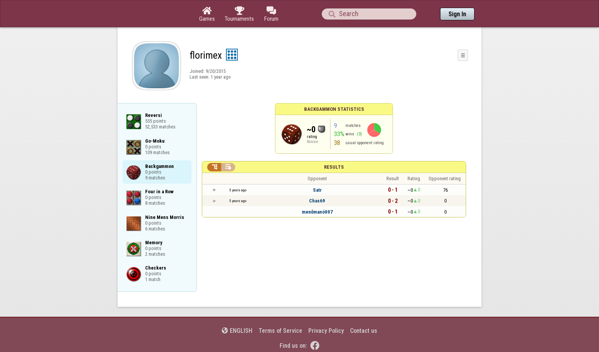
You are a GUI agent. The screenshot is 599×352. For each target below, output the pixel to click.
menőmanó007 (317, 212)
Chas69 (317, 201)
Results (334, 167)
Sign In (457, 14)
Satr (317, 190)
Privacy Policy (326, 330)
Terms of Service (280, 330)
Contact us (363, 330)
